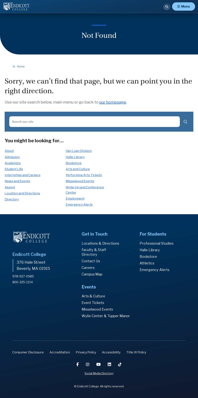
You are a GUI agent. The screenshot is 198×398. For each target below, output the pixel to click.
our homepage (112, 102)
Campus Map (92, 274)
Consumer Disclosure (28, 352)
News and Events (17, 181)
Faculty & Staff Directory (94, 252)
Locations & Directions (100, 243)
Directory (12, 199)
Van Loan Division (79, 151)
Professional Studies (156, 243)
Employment (75, 198)
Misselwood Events (80, 181)
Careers (88, 268)
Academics (13, 163)
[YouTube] (99, 364)
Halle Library (75, 157)
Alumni (10, 187)
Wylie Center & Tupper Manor (106, 316)
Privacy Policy (86, 352)
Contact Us (91, 261)
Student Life (14, 169)
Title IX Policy (136, 352)
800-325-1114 (22, 282)
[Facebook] (78, 364)
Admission (12, 157)
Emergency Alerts (79, 204)
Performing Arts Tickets (84, 175)
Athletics (147, 263)
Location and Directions (22, 193)
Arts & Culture (93, 296)
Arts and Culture (78, 169)
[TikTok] (120, 364)
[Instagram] (88, 364)
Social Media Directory (99, 373)
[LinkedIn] (110, 364)
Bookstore (74, 163)
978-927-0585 (23, 276)
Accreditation (60, 352)
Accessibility (111, 352)
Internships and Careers (22, 175)
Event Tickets (93, 303)
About (9, 151)
